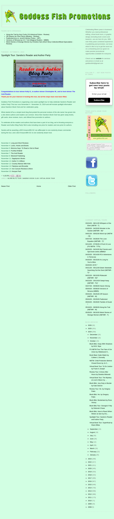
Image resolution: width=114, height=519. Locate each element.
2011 (90, 497)
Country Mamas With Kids (21, 164)
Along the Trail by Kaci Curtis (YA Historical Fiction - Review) (27, 34)
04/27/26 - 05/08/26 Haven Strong (98, 286)
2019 (90, 472)
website (99, 58)
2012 (90, 494)
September (94, 429)
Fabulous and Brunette (20, 166)
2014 (90, 488)
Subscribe (99, 100)
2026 (90, 325)
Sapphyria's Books (18, 158)
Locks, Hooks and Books (20, 146)
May (91, 442)
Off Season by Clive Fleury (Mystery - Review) (22, 36)
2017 (90, 478)
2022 (90, 462)
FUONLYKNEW (16, 151)
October (93, 341)
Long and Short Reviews (19, 143)
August (92, 432)
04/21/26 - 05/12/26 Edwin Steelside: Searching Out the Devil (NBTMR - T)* (99, 270)
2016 (90, 481)
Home (39, 186)
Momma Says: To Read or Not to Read (25, 148)
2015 (90, 484)
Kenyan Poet (16, 171)
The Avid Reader (17, 153)
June (92, 439)
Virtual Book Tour (47, 178)
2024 (90, 332)
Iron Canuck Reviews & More (22, 169)
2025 (90, 328)
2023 (90, 459)
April (92, 445)
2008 (90, 507)
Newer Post (5, 186)
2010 (90, 501)
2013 (90, 491)
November (94, 338)
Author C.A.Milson (18, 161)
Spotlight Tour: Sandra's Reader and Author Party (25, 55)
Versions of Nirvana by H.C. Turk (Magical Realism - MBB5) (27, 40)
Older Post (72, 186)
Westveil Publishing (18, 156)
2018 (90, 475)
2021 (90, 465)
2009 (90, 504)
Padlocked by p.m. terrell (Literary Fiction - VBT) (23, 38)
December (94, 334)
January (93, 455)
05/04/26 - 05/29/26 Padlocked (96, 299)
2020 (90, 468)
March (92, 448)
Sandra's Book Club (30, 178)
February (93, 452)
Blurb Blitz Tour (15, 178)
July (91, 435)
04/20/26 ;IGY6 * (91, 265)
